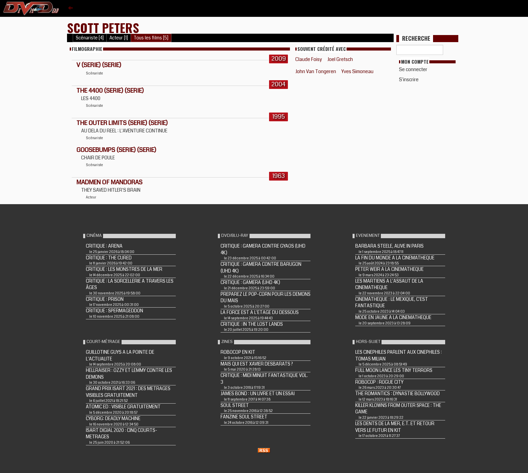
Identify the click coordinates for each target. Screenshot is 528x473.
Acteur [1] (118, 38)
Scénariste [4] (90, 38)
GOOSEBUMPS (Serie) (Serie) (116, 150)
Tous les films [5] (151, 38)
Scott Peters (103, 27)
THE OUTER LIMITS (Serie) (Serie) (122, 123)
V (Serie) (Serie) (98, 65)
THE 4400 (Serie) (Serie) (110, 90)
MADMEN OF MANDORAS (109, 182)
